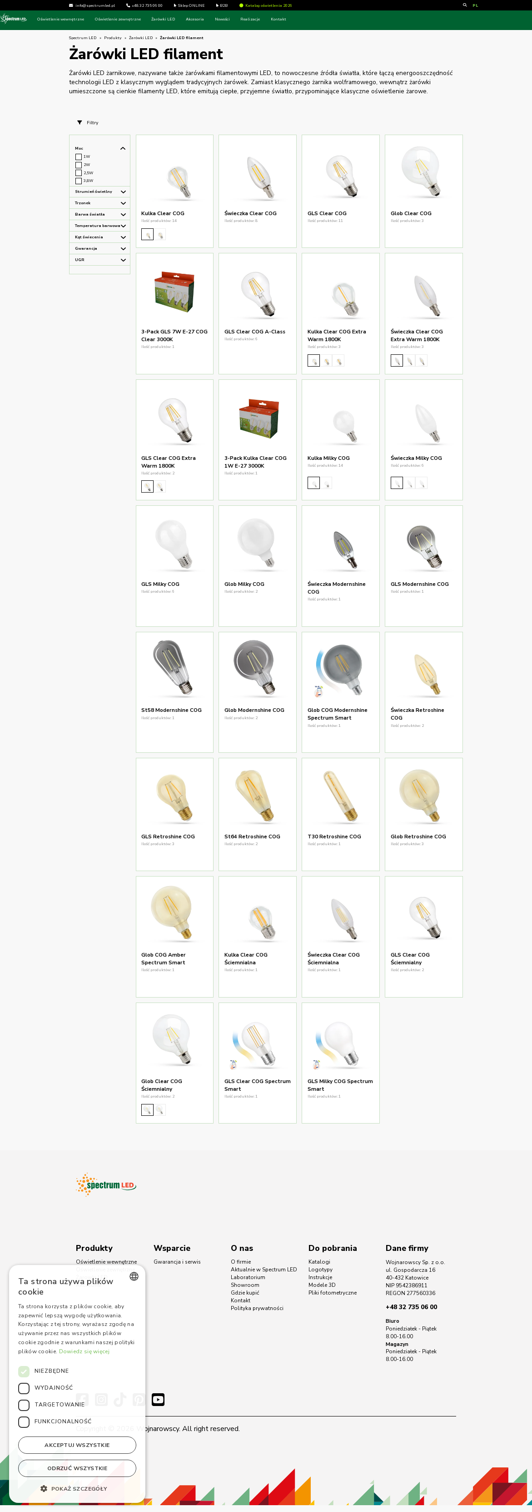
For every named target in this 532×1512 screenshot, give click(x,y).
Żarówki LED (232, 19)
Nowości (291, 19)
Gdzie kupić (245, 1299)
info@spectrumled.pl (95, 5)
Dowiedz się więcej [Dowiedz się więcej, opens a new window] (84, 1351)
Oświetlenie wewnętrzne (129, 19)
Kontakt (347, 19)
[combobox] (134, 1276)
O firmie (241, 1269)
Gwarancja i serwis (177, 1269)
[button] (77, 1488)
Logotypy (320, 1276)
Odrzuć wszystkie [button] (77, 1468)
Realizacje (319, 19)
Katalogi (319, 1269)
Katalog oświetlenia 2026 (266, 5)
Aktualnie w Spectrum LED (264, 1276)
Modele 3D (322, 1291)
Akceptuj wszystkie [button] (77, 1445)
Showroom (245, 1291)
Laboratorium (248, 1284)
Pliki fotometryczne (332, 1299)
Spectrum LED (83, 37)
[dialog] (77, 1384)
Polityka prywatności (257, 1315)
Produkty (113, 37)
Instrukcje (320, 1284)
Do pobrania (332, 1255)
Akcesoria (264, 19)
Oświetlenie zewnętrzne (187, 19)
